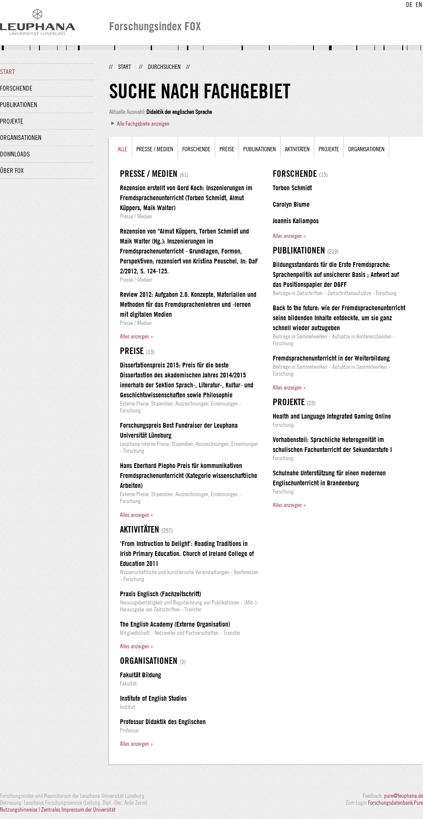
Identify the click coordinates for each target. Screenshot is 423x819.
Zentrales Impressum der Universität (78, 809)
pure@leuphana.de (403, 795)
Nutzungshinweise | (20, 809)
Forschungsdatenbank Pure (395, 802)
